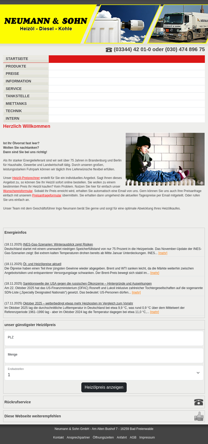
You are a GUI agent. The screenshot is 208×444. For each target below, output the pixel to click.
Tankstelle (18, 96)
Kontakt (58, 437)
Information (18, 81)
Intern (12, 118)
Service (14, 89)
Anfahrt (122, 437)
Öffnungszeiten (103, 437)
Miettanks (16, 103)
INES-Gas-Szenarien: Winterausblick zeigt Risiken (58, 244)
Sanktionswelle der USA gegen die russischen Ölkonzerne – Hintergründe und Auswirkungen (87, 283)
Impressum (147, 437)
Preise (12, 73)
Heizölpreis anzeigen (104, 387)
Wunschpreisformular (18, 191)
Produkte (16, 66)
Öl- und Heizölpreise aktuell (42, 264)
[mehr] (162, 253)
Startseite (17, 59)
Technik (14, 111)
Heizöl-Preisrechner (26, 178)
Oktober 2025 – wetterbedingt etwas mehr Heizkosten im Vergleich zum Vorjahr (78, 303)
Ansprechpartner (78, 437)
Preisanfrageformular (46, 195)
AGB (133, 437)
